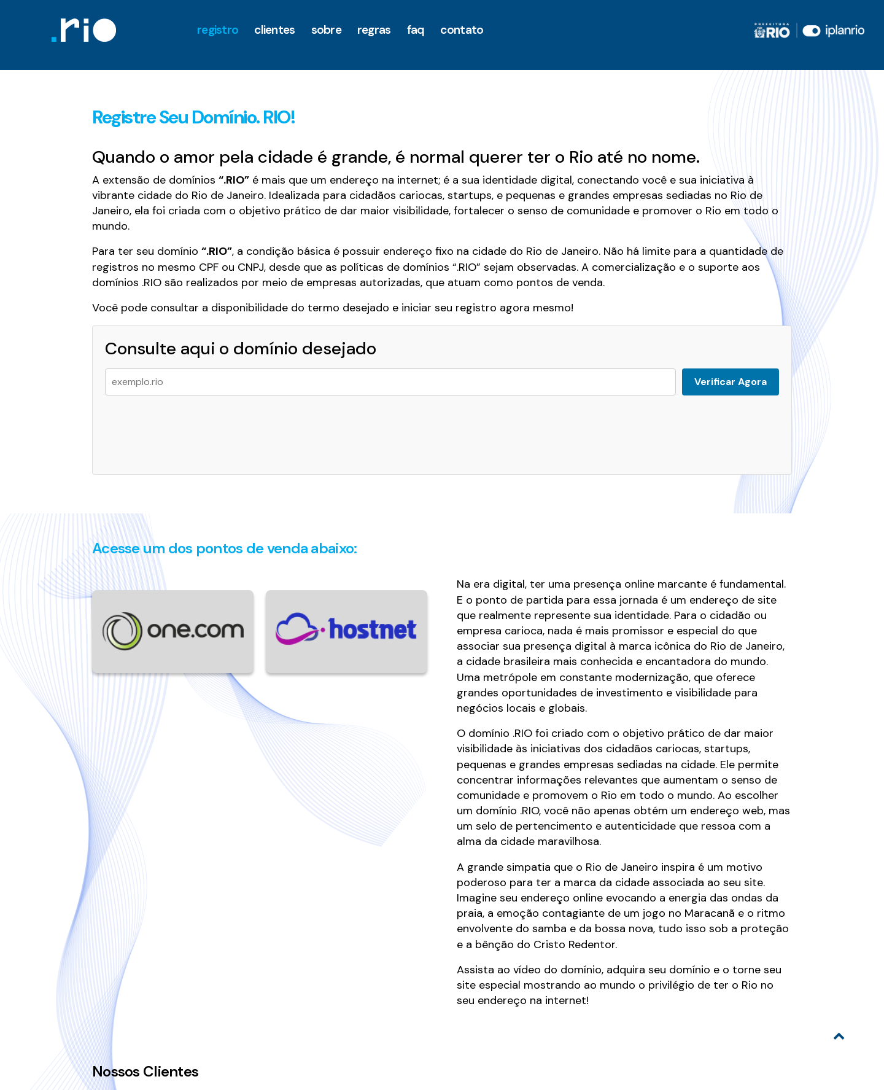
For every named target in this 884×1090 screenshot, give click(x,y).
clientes (274, 29)
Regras (374, 29)
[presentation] (198, 429)
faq (416, 29)
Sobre (326, 29)
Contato (461, 29)
